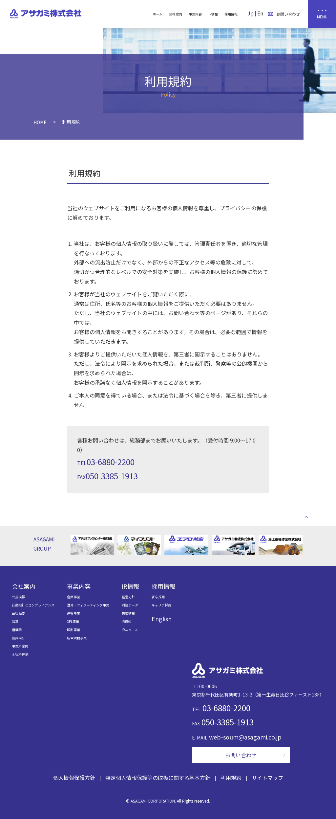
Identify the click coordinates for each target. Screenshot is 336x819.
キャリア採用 (161, 605)
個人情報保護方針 (74, 778)
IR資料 (126, 621)
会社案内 (175, 13)
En (260, 13)
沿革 (15, 621)
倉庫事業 (73, 596)
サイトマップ (267, 778)
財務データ (130, 605)
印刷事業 (73, 629)
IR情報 (213, 13)
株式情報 (128, 613)
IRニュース (130, 629)
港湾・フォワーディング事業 (88, 605)
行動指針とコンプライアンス (33, 605)
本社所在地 (20, 654)
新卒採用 (158, 596)
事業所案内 (20, 646)
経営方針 (128, 596)
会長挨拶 (18, 596)
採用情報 (231, 13)
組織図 (17, 629)
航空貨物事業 (77, 637)
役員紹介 (18, 637)
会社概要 (18, 613)
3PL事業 (73, 621)
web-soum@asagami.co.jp (245, 737)
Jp (250, 13)
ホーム (157, 13)
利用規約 (231, 778)
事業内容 (195, 13)
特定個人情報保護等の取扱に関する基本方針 (157, 778)
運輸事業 (73, 613)
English (162, 618)
